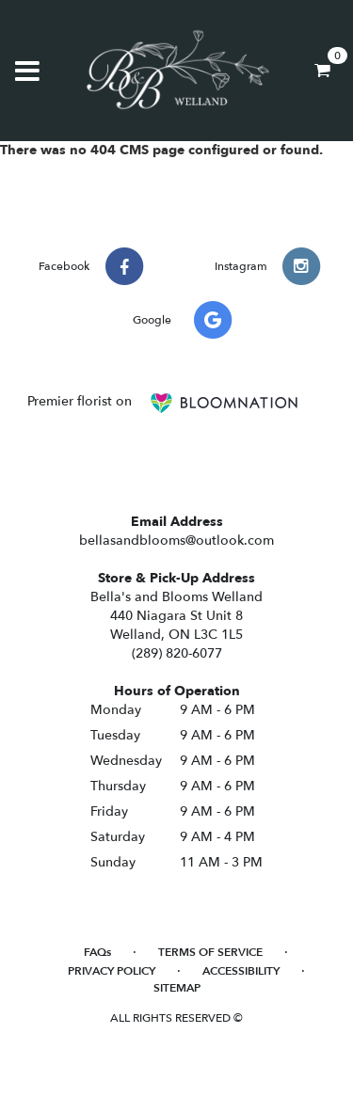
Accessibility (241, 970)
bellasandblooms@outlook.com (176, 540)
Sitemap (177, 987)
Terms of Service (210, 952)
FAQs (97, 952)
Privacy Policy (111, 970)
